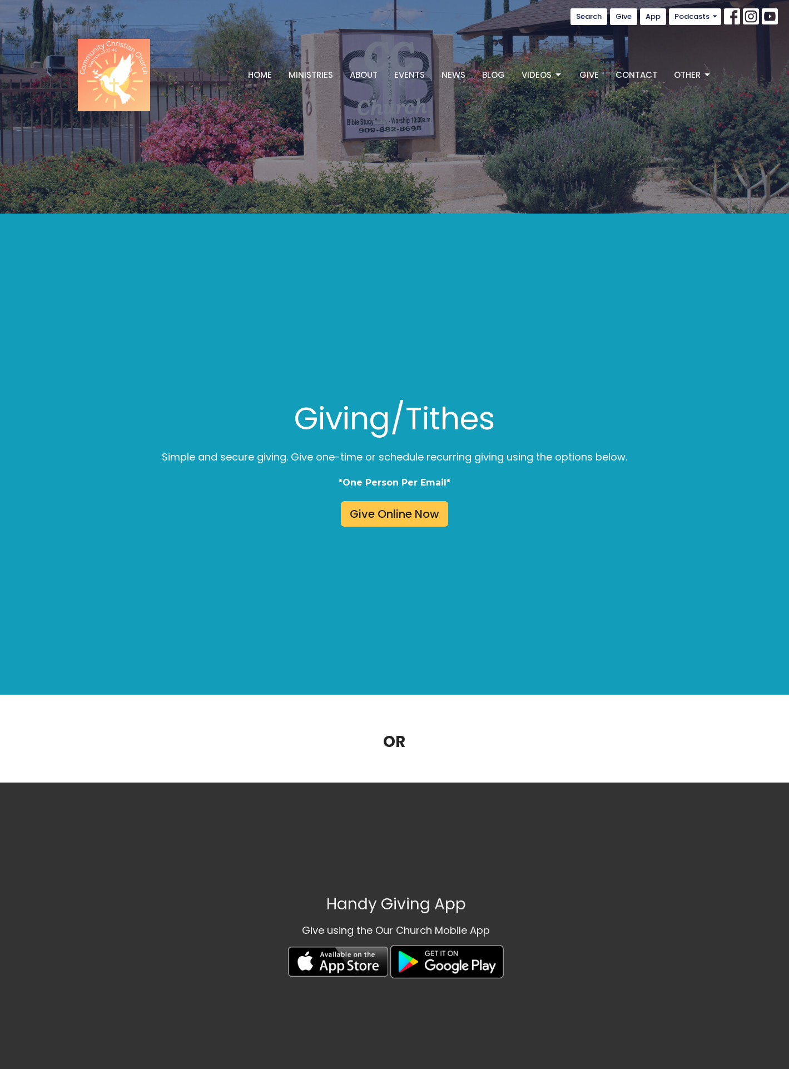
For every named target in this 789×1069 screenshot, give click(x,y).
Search (589, 16)
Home (260, 75)
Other (693, 75)
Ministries (311, 75)
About (364, 75)
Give (624, 16)
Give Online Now (394, 514)
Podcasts (696, 16)
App (653, 16)
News (453, 75)
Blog (493, 75)
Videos (542, 75)
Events (409, 75)
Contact (636, 75)
